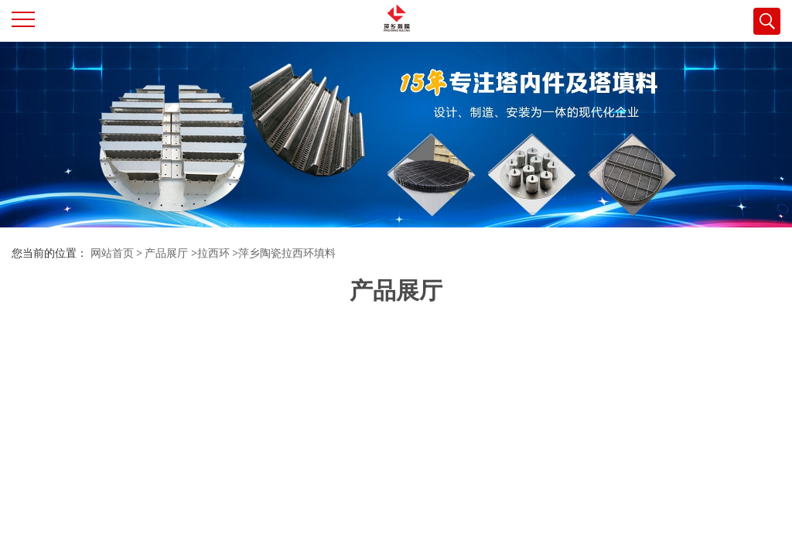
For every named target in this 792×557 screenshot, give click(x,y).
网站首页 (112, 253)
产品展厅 (166, 253)
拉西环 (213, 253)
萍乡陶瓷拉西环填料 (287, 253)
